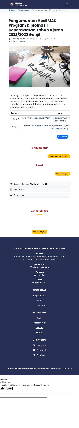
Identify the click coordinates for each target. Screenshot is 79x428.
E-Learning (39, 305)
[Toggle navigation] (67, 4)
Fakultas (39, 327)
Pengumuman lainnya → (59, 156)
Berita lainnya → (39, 232)
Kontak (39, 332)
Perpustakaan (39, 295)
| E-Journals (17, 189)
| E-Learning (17, 195)
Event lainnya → (62, 173)
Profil (39, 318)
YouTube (39, 355)
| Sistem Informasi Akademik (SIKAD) (28, 184)
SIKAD (39, 300)
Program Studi (39, 322)
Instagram (39, 345)
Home (12, 10)
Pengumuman (23, 10)
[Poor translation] (9, 388)
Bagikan (62, 137)
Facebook (39, 350)
